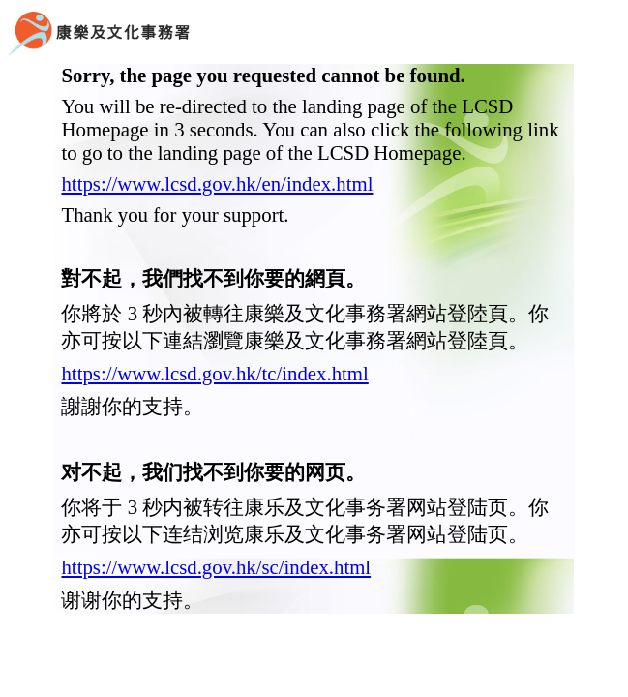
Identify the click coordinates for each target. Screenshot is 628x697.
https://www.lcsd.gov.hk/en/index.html (217, 183)
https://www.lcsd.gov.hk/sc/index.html (216, 567)
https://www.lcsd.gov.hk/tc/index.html (214, 373)
